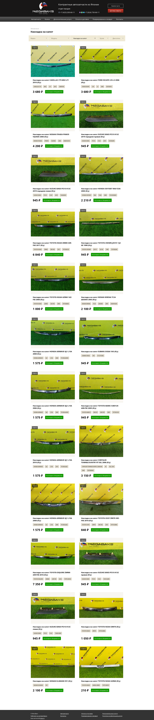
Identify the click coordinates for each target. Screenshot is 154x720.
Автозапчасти (35, 28)
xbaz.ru (42, 718)
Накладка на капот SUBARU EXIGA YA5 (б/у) (99, 351)
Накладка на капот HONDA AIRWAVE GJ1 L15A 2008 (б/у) (52, 352)
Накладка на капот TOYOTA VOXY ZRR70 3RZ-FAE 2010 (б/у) (100, 519)
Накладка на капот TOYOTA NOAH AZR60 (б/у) (100, 681)
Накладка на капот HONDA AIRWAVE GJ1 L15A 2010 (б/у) (52, 461)
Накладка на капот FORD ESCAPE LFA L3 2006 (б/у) (100, 81)
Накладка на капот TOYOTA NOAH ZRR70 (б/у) (100, 627)
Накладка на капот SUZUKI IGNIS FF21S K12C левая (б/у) (52, 628)
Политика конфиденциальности (112, 716)
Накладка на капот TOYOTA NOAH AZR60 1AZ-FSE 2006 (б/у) (52, 298)
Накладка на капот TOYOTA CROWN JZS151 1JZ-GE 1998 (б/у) (101, 244)
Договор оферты (115, 11)
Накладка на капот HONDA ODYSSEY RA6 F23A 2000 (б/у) (101, 189)
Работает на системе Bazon (39, 716)
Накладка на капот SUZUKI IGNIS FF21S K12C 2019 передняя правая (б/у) (100, 135)
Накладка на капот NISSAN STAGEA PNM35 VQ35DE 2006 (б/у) (51, 135)
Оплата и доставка (87, 713)
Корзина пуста (115, 6)
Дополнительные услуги (110, 713)
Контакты (63, 716)
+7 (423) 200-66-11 (66, 12)
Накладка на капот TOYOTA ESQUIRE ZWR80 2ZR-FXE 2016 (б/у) (51, 573)
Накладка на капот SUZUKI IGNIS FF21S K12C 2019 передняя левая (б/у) (52, 189)
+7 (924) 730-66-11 (89, 12)
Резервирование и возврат (89, 716)
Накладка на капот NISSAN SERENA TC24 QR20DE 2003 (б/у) (98, 298)
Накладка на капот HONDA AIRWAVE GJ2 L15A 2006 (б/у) (52, 407)
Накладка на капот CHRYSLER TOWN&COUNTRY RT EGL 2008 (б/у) (96, 461)
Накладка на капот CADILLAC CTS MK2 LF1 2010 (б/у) (51, 81)
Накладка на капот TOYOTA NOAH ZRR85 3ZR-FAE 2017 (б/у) (52, 244)
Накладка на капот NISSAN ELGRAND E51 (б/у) (52, 681)
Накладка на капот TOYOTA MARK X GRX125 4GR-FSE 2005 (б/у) (99, 407)
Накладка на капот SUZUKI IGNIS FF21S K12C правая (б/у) (100, 573)
